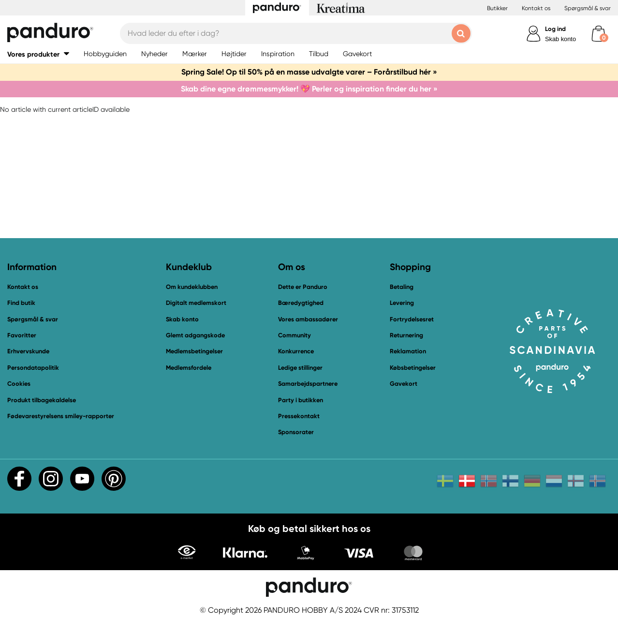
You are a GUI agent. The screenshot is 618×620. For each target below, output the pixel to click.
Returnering (406, 335)
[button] (38, 54)
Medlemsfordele (188, 367)
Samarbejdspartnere (308, 383)
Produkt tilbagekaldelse (41, 400)
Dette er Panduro (302, 286)
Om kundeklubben (192, 286)
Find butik (21, 302)
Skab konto (560, 39)
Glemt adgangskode (195, 335)
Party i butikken (300, 400)
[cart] (598, 34)
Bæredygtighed (301, 302)
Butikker (497, 8)
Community (294, 335)
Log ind (555, 28)
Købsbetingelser (413, 367)
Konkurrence (296, 351)
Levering (402, 302)
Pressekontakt (299, 416)
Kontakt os (536, 8)
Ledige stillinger (300, 367)
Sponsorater (296, 432)
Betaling (401, 286)
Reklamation (408, 351)
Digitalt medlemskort (196, 302)
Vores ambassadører (308, 319)
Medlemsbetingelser (194, 351)
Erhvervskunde (28, 351)
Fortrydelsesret (412, 319)
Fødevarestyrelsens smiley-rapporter (60, 416)
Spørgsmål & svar (587, 8)
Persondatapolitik (33, 367)
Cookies (18, 383)
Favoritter (21, 335)
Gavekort (403, 383)
